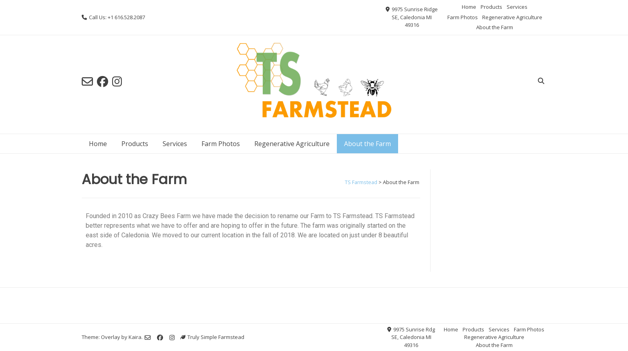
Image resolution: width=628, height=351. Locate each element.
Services (517, 6)
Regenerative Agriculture (512, 17)
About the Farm (494, 27)
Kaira (135, 337)
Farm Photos (462, 17)
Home (469, 6)
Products (491, 6)
